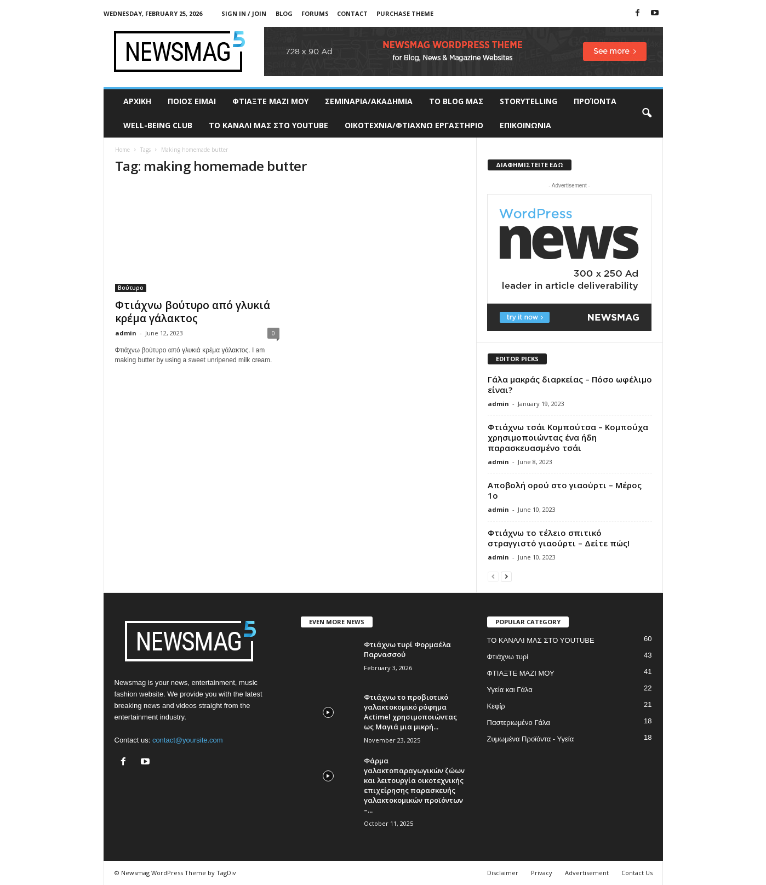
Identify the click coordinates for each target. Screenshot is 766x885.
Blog (284, 13)
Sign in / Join (243, 13)
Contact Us (637, 873)
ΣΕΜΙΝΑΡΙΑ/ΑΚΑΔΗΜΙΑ (369, 101)
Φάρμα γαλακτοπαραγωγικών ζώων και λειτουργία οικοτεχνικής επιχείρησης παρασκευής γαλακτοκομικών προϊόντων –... (414, 785)
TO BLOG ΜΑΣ (456, 101)
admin (125, 333)
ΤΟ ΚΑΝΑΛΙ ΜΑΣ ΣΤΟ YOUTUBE (268, 125)
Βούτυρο (131, 288)
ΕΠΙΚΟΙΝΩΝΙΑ (525, 125)
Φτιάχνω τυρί (508, 657)
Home (122, 149)
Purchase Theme (404, 13)
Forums (315, 13)
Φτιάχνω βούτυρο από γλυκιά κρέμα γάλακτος (192, 312)
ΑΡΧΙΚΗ (137, 101)
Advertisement (587, 873)
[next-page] (506, 576)
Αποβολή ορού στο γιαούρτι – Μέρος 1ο (565, 490)
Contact (352, 13)
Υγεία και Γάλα (510, 690)
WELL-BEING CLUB (157, 125)
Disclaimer (502, 873)
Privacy (541, 873)
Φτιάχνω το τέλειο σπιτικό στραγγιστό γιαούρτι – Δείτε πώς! (559, 538)
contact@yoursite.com (187, 740)
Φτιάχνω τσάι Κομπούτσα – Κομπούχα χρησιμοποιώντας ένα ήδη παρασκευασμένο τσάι (568, 437)
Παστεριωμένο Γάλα (518, 722)
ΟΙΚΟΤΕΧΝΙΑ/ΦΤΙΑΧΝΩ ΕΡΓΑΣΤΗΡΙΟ (414, 125)
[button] (646, 113)
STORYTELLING (528, 101)
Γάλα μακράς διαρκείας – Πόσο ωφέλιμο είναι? (570, 384)
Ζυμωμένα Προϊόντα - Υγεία (530, 739)
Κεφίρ (496, 706)
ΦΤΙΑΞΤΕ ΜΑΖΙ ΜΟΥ (270, 101)
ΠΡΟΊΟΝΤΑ (595, 101)
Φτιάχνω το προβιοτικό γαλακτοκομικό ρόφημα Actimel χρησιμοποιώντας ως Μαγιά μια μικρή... (410, 712)
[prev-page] (493, 576)
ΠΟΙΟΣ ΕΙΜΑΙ (192, 101)
